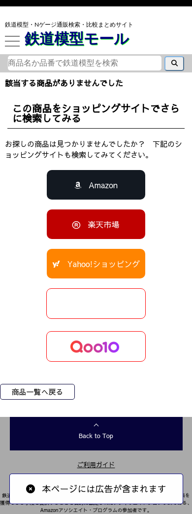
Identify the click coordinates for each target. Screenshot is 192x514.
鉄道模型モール (77, 38)
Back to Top (96, 435)
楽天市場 (103, 224)
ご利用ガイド (96, 464)
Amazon (103, 184)
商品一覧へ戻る (37, 391)
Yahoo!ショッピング (103, 263)
